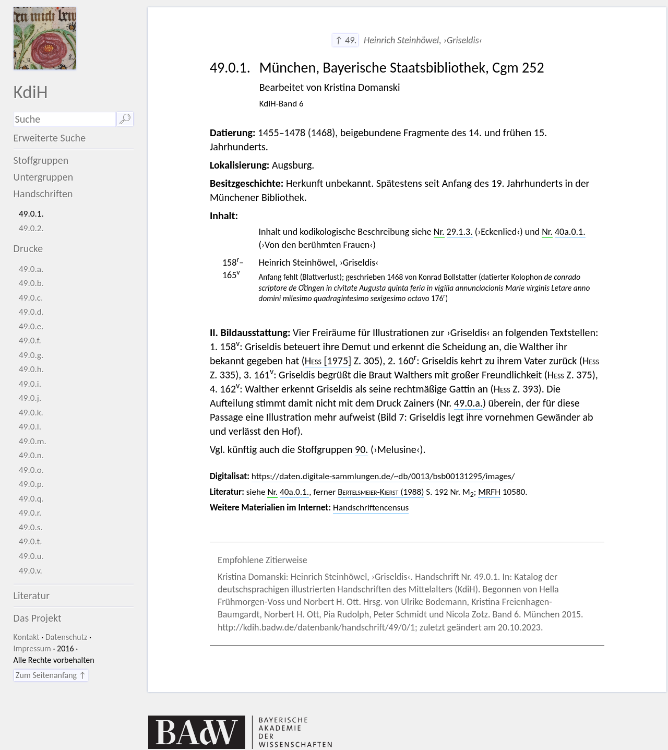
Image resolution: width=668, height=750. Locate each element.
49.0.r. (30, 512)
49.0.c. (31, 297)
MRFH (489, 491)
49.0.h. (31, 369)
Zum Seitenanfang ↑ (51, 675)
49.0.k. (31, 412)
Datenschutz (66, 637)
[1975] (328, 360)
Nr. (439, 231)
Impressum (32, 648)
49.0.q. (31, 498)
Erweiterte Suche (50, 138)
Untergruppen (44, 177)
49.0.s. (31, 527)
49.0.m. (32, 441)
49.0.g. (31, 355)
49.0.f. (30, 340)
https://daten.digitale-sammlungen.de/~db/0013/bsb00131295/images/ (383, 476)
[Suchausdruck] (65, 119)
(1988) (381, 491)
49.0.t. (30, 541)
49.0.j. (30, 397)
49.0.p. (31, 484)
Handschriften (43, 193)
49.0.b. (31, 283)
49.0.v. (30, 570)
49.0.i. (30, 383)
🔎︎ (125, 119)
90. (361, 449)
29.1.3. (460, 231)
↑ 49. (345, 40)
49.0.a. (31, 269)
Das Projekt (38, 618)
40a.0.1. (570, 231)
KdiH (31, 91)
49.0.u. (31, 556)
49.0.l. (30, 426)
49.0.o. (31, 470)
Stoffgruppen (41, 160)
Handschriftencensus (371, 507)
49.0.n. (31, 455)
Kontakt (27, 637)
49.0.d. (31, 311)
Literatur (32, 595)
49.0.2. (31, 228)
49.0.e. (31, 326)
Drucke (28, 248)
